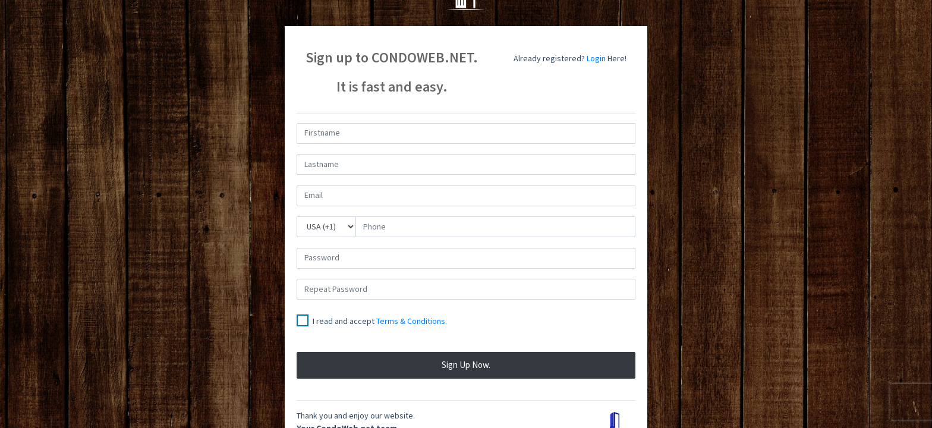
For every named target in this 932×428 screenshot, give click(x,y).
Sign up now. (466, 365)
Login (596, 59)
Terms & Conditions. (411, 321)
